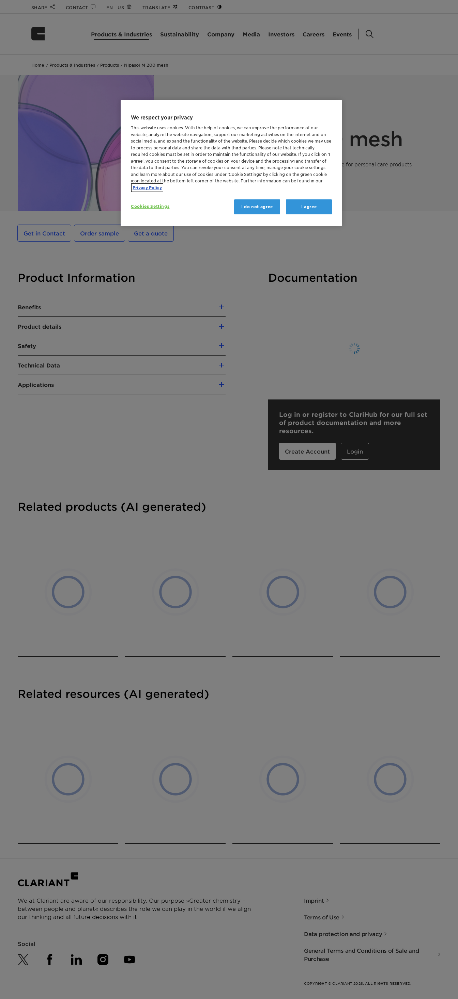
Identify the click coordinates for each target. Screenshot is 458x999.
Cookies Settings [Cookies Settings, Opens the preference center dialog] (150, 206)
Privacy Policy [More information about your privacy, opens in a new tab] (147, 188)
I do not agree (257, 207)
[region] (231, 163)
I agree (309, 207)
